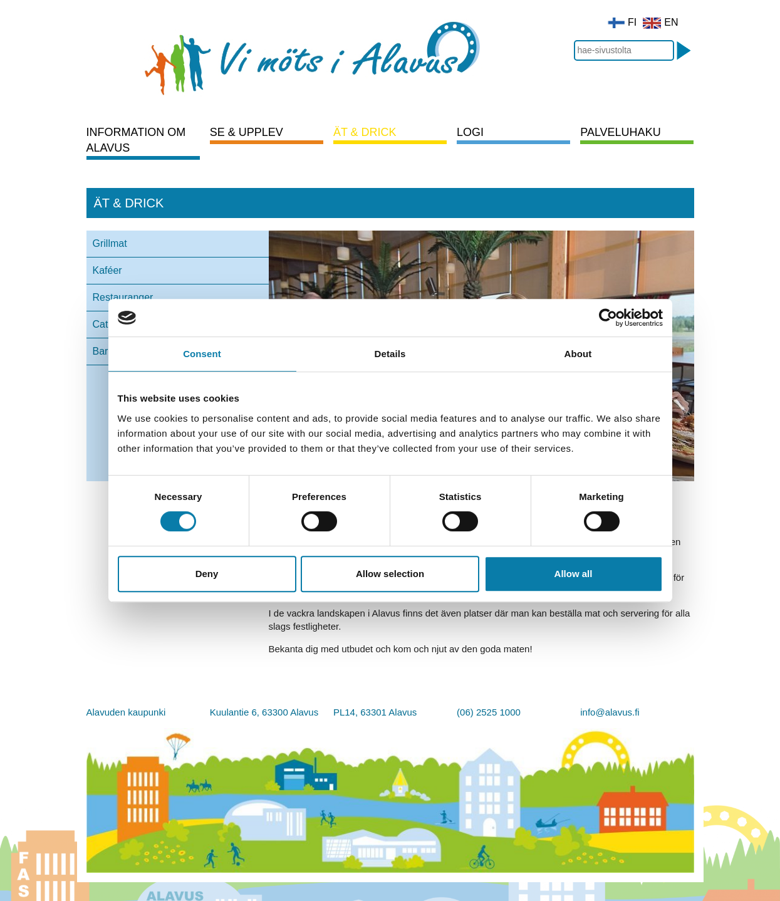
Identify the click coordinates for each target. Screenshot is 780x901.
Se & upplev (246, 132)
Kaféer (107, 270)
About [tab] (578, 353)
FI (622, 22)
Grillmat (110, 243)
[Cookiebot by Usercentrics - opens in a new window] (608, 317)
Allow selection (390, 573)
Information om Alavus (136, 140)
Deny (207, 573)
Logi (470, 132)
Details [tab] (390, 353)
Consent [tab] (202, 353)
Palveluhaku (620, 132)
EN (660, 22)
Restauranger (123, 297)
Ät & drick (365, 132)
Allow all (573, 573)
